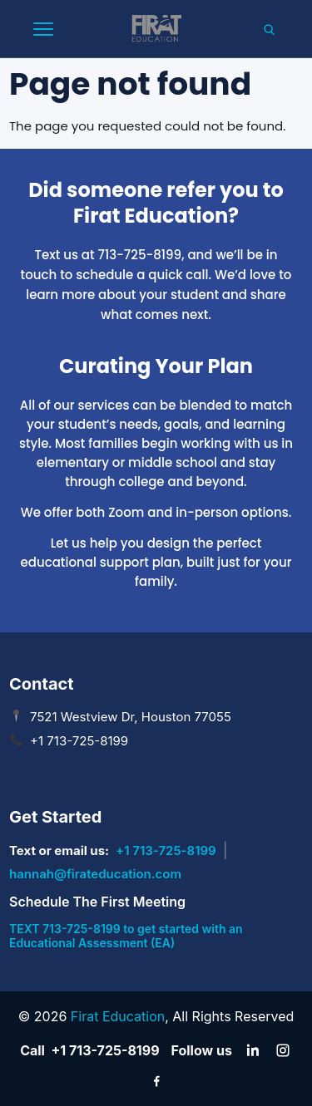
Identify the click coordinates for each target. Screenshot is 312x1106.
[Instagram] (283, 1050)
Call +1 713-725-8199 (89, 1050)
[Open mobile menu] (43, 29)
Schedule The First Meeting (97, 901)
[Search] (268, 29)
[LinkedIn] (253, 1050)
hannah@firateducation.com (95, 874)
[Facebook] (156, 1080)
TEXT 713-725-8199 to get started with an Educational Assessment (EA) (126, 936)
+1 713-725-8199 (166, 850)
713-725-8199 (140, 254)
